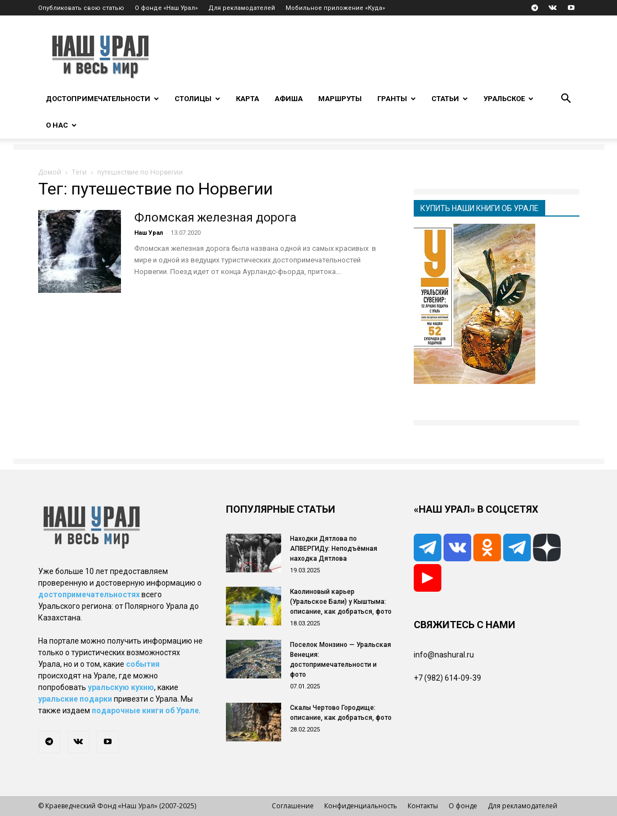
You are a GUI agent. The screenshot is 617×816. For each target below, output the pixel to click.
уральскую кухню (121, 687)
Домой (49, 172)
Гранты (396, 98)
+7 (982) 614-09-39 (447, 677)
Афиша (289, 98)
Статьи (449, 98)
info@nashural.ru (444, 654)
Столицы (197, 98)
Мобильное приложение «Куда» (335, 8)
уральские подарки (75, 698)
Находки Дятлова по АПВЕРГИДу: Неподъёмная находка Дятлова (333, 548)
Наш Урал (148, 232)
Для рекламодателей (241, 8)
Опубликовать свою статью (81, 8)
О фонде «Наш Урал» (166, 8)
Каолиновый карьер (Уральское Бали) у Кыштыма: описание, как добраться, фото (341, 601)
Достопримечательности (102, 98)
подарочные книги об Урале (145, 710)
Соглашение (293, 805)
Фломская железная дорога (215, 217)
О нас (61, 125)
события (143, 664)
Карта (247, 98)
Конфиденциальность (360, 805)
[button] (566, 99)
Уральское (508, 98)
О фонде (463, 805)
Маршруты (340, 98)
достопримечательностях (89, 594)
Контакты (423, 805)
